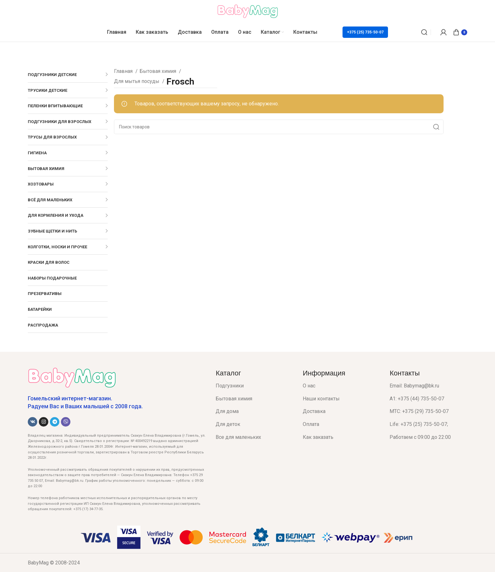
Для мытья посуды (137, 81)
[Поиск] (424, 32)
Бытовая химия (158, 71)
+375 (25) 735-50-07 (365, 32)
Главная (124, 71)
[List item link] (254, 386)
